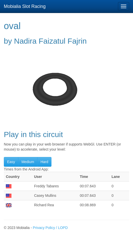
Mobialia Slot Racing (25, 6)
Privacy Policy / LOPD (50, 228)
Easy (11, 162)
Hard (44, 162)
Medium (27, 162)
